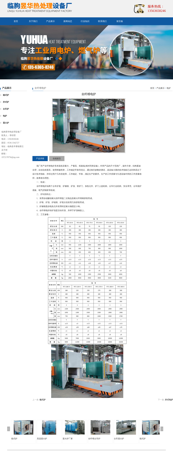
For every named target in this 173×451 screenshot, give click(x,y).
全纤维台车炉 (94, 439)
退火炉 (6, 123)
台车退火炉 (119, 439)
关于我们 (33, 21)
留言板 (119, 21)
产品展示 (50, 21)
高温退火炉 (42, 439)
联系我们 (102, 21)
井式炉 (6, 102)
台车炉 (6, 109)
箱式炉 (6, 95)
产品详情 (40, 158)
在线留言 (57, 158)
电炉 (5, 116)
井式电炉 (169, 400)
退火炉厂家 (68, 439)
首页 (16, 21)
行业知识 (85, 21)
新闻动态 (67, 21)
